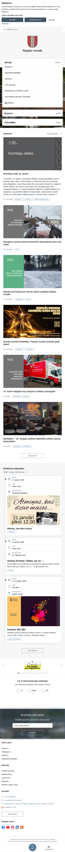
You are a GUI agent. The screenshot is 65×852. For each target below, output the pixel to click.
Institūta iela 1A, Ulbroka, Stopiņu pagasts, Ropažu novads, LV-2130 (29, 804)
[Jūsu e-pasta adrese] (33, 725)
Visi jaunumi (32, 456)
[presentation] (18, 701)
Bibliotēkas (26, 446)
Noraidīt (12, 20)
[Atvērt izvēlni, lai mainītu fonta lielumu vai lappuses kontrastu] (49, 848)
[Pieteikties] (32, 732)
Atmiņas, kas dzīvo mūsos (19, 528)
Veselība (25, 396)
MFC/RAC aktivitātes (15, 639)
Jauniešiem (29, 349)
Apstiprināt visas (35, 20)
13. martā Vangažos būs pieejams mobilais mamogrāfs (29, 391)
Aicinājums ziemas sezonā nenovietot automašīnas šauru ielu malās (32, 243)
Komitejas (28, 199)
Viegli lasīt (5, 781)
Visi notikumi (32, 651)
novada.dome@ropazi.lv (13, 800)
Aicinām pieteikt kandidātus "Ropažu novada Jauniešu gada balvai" (31, 343)
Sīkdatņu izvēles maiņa (10, 785)
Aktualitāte (18, 199)
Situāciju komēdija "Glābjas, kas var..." (25, 561)
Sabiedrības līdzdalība (9, 759)
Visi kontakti (12, 814)
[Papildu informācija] (15, 807)
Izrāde (10, 570)
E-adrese (7, 807)
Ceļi (17, 249)
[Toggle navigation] (32, 847)
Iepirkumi (5, 755)
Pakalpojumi (6, 752)
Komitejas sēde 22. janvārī (16, 173)
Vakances (5, 748)
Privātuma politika (8, 771)
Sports (28, 299)
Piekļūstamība (7, 774)
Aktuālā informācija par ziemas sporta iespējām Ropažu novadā (29, 293)
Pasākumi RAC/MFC (16, 629)
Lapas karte (6, 778)
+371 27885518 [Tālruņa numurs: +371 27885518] (10, 797)
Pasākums (12, 532)
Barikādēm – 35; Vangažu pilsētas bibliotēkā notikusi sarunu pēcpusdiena (32, 440)
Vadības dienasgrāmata (41, 199)
